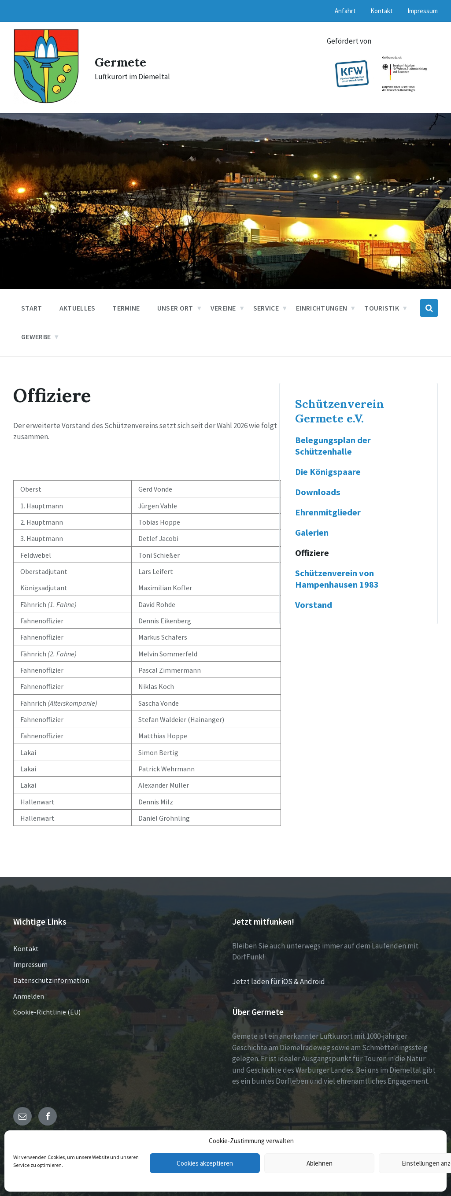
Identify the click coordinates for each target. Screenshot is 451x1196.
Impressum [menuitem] (422, 11)
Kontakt (26, 948)
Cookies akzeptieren (205, 1163)
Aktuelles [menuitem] (77, 308)
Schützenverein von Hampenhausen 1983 (337, 578)
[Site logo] (46, 101)
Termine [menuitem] (126, 308)
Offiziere (312, 553)
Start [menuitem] (31, 308)
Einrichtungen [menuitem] (321, 308)
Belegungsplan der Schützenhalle (333, 445)
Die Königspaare (328, 472)
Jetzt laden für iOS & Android (278, 981)
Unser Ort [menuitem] (175, 308)
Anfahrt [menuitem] (345, 11)
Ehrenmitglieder (328, 512)
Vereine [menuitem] (223, 308)
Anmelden (28, 996)
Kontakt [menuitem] (381, 11)
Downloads (317, 492)
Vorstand (313, 605)
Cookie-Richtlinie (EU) (47, 1011)
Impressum (30, 964)
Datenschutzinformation (51, 980)
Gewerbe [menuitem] (36, 336)
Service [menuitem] (266, 308)
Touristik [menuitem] (381, 308)
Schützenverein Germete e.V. (339, 411)
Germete (123, 61)
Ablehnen (320, 1163)
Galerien (312, 532)
